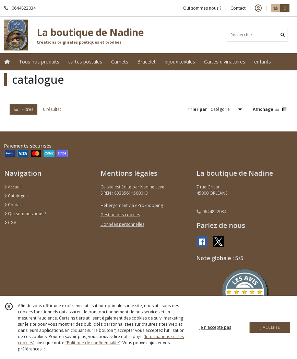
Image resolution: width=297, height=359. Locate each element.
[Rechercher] (282, 35)
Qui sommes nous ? (25, 214)
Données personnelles (122, 224)
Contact (238, 8)
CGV (10, 222)
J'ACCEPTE (270, 327)
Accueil (13, 187)
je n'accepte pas (215, 327)
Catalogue (16, 196)
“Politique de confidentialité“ (93, 343)
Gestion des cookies (120, 215)
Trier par (197, 109)
